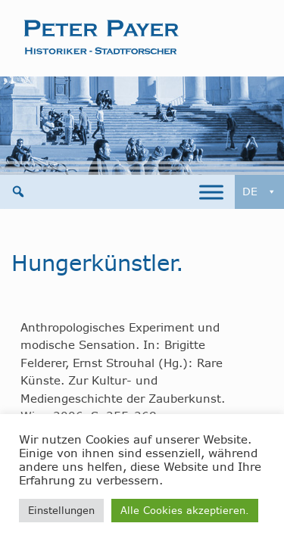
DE (259, 192)
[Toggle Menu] (211, 192)
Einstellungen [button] (61, 510)
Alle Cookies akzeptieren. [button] (184, 510)
